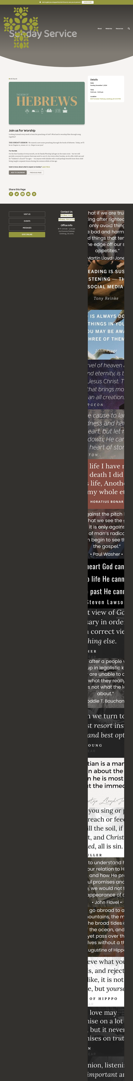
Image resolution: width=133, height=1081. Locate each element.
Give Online (27, 234)
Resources (119, 28)
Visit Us (27, 214)
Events (27, 221)
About (100, 28)
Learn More (46, 167)
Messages (27, 227)
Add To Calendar (18, 172)
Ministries (108, 28)
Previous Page (35, 172)
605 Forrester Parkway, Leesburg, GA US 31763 (105, 99)
